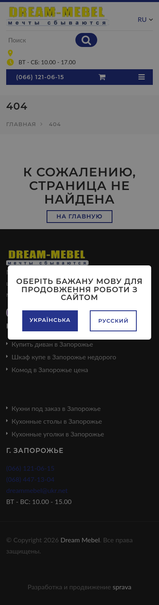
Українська (50, 320)
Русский (113, 320)
